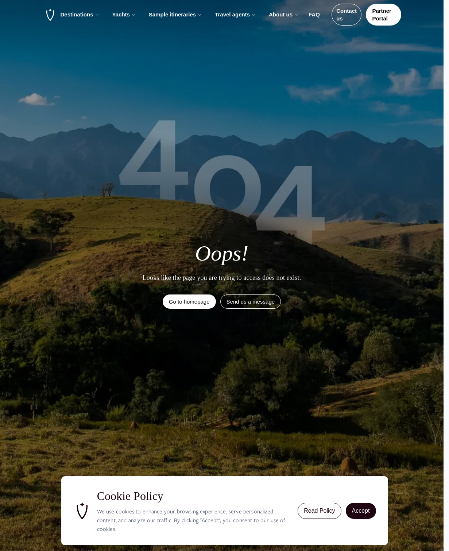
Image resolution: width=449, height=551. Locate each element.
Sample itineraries (175, 14)
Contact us (346, 15)
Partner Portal (381, 15)
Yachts (124, 14)
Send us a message (251, 301)
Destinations (80, 14)
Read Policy (319, 511)
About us (283, 14)
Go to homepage (189, 301)
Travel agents (235, 14)
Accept (361, 511)
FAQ (314, 14)
